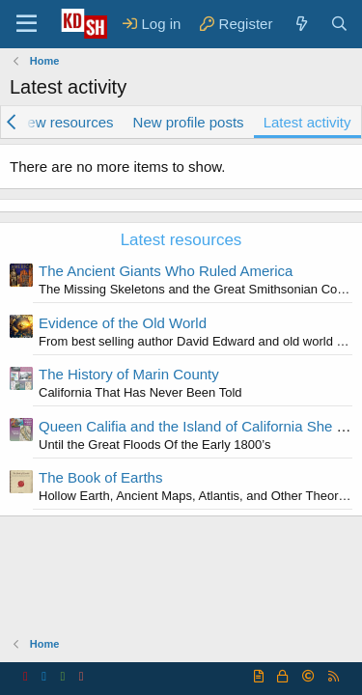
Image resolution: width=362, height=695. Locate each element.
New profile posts (188, 122)
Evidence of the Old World (123, 323)
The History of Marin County (129, 374)
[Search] (339, 24)
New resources (65, 122)
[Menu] (26, 24)
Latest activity (307, 122)
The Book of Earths (100, 477)
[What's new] (301, 24)
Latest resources (181, 240)
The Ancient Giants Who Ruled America (165, 271)
